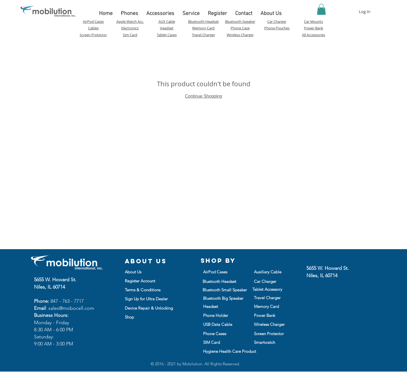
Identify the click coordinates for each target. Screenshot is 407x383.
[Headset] (213, 306)
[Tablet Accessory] (270, 289)
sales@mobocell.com (71, 308)
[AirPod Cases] (217, 272)
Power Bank (313, 28)
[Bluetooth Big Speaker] (223, 298)
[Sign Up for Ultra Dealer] (153, 299)
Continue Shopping (203, 96)
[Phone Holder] (220, 315)
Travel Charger (203, 34)
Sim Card (130, 34)
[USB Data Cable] (220, 324)
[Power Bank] (264, 315)
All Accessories (313, 34)
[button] (321, 9)
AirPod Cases (93, 21)
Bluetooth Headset (203, 21)
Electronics (130, 28)
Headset (166, 28)
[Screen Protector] (272, 333)
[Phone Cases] (221, 333)
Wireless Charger (240, 34)
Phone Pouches (277, 28)
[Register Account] (143, 281)
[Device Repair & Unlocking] (149, 308)
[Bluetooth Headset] (221, 281)
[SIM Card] (221, 342)
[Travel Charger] (272, 298)
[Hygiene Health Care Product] (229, 351)
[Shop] (148, 317)
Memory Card (203, 28)
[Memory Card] (268, 306)
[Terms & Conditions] (142, 290)
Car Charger (276, 21)
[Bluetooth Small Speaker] (225, 290)
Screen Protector (93, 34)
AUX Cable (167, 21)
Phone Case (240, 28)
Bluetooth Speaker (240, 21)
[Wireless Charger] (271, 324)
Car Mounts (313, 21)
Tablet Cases (167, 34)
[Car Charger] (268, 281)
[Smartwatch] (272, 342)
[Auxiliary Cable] (268, 272)
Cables (93, 28)
